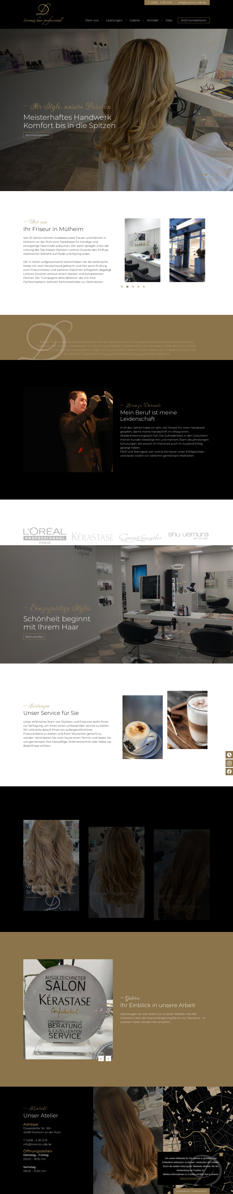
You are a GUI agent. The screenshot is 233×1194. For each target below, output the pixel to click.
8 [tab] (218, 180)
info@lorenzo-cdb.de (192, 2)
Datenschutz (199, 1191)
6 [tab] (207, 180)
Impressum (183, 1191)
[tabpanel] (116, 104)
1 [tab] (201, 175)
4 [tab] (218, 175)
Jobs (169, 20)
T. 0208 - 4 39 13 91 (160, 2)
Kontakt (152, 20)
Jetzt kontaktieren (194, 20)
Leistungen (114, 20)
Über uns (92, 20)
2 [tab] (207, 175)
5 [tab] (201, 180)
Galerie (135, 20)
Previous (101, 1058)
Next (108, 1058)
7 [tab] (212, 180)
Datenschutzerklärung (190, 1178)
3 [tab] (212, 175)
